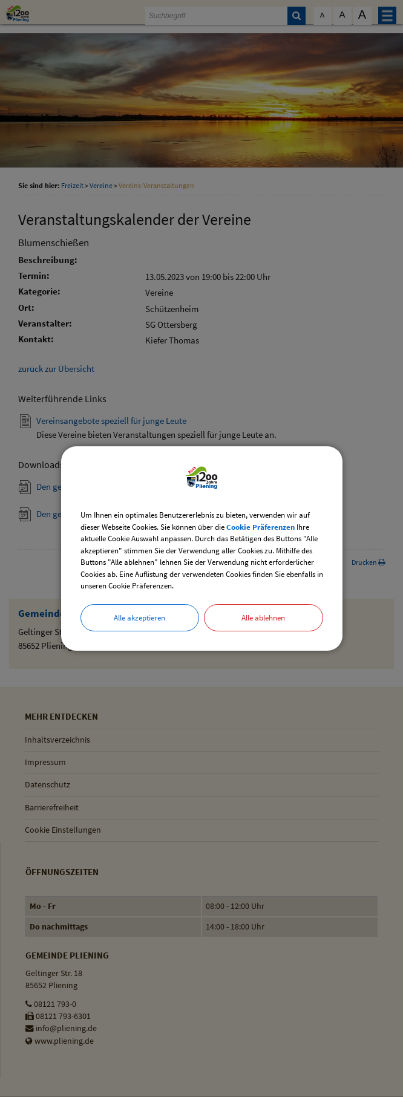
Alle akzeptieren (139, 618)
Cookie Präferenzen (260, 527)
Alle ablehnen (263, 618)
